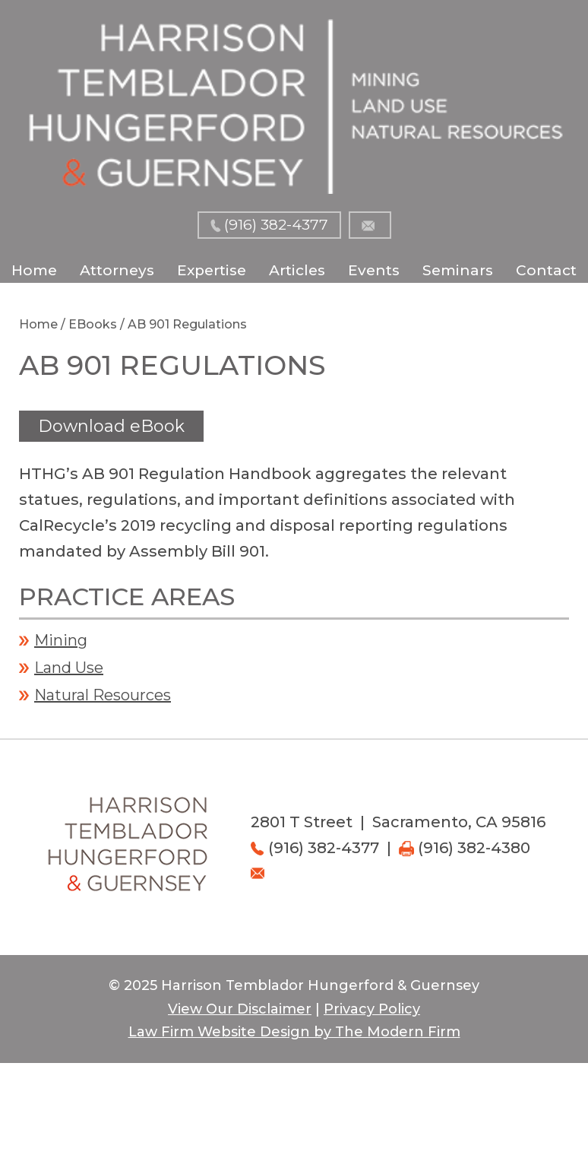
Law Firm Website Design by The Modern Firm (294, 1031)
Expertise (211, 270)
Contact (546, 270)
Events (374, 270)
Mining (60, 640)
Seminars (457, 270)
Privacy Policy (372, 1009)
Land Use (68, 667)
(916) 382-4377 (276, 224)
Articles (297, 270)
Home (34, 270)
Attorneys (117, 270)
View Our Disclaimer (239, 1009)
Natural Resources (102, 695)
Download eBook (111, 426)
